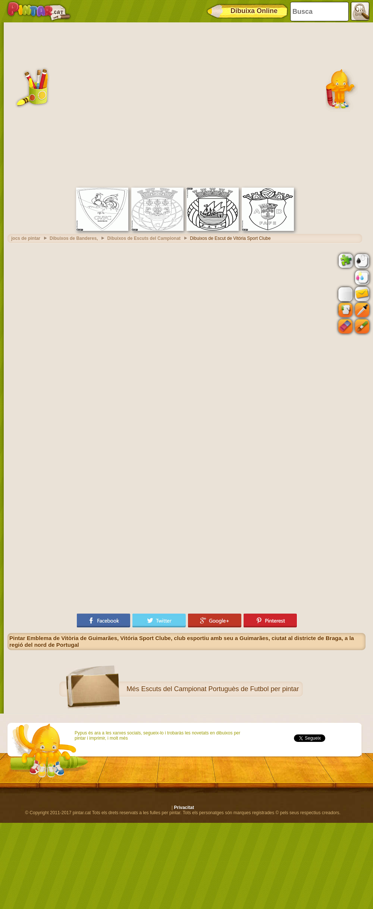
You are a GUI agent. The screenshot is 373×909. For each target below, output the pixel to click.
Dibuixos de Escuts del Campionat (144, 238)
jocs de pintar (25, 238)
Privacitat (184, 807)
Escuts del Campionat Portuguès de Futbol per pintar (220, 689)
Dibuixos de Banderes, (74, 238)
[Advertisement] (83, 104)
